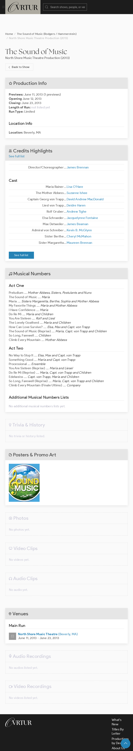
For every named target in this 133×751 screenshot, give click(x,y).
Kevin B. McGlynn (79, 213)
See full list (17, 139)
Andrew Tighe (76, 194)
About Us (118, 731)
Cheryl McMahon (79, 219)
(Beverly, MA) (48, 616)
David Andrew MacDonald (85, 182)
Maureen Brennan (79, 225)
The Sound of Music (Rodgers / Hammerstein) (47, 16)
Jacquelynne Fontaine (82, 200)
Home (9, 16)
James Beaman (77, 206)
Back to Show (19, 49)
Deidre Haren (76, 188)
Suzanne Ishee (77, 175)
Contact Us (120, 736)
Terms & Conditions (62, 745)
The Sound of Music (36, 34)
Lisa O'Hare (75, 169)
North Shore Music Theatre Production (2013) (37, 40)
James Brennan (78, 150)
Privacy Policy (88, 745)
